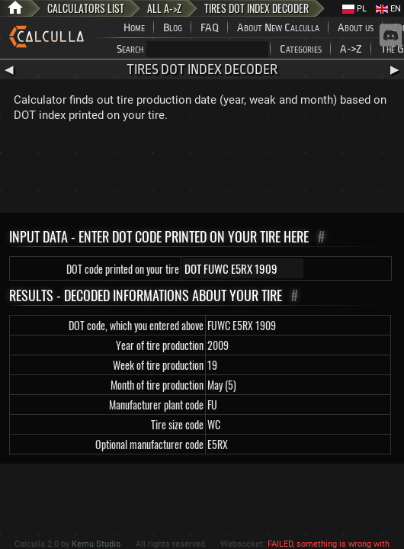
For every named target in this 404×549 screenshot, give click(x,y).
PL (354, 9)
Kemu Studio (96, 544)
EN (388, 9)
